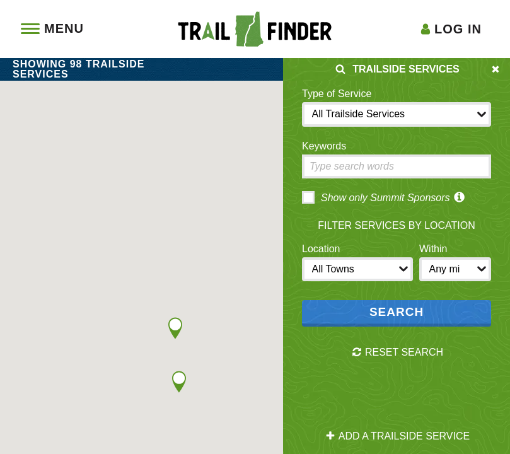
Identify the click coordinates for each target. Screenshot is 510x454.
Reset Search (397, 352)
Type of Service (336, 93)
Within (433, 248)
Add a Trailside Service (397, 436)
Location (321, 248)
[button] (175, 328)
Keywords (324, 146)
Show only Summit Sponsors (376, 197)
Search (396, 311)
